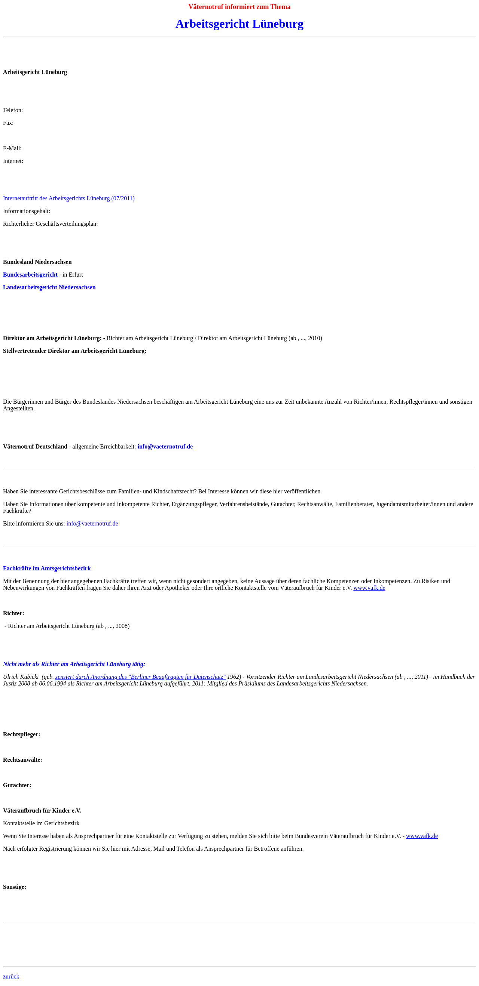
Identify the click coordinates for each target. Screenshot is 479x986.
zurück (11, 976)
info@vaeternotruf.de (165, 446)
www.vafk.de (369, 588)
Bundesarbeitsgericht (30, 274)
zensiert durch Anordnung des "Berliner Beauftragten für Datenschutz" (140, 677)
